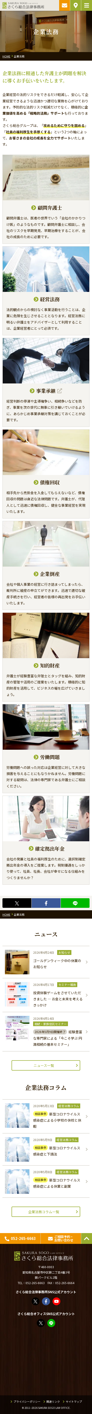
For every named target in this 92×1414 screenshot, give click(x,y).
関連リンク (53, 1401)
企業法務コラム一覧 (43, 1211)
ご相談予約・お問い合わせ (64, 5)
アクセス (75, 5)
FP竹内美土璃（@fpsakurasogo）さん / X (41, 1323)
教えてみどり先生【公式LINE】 (51, 1323)
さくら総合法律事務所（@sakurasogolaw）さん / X (36, 1301)
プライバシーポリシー (26, 1401)
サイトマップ (74, 1401)
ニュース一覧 (44, 1065)
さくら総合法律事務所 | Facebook (46, 1301)
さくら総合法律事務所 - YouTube (57, 1301)
